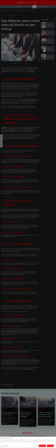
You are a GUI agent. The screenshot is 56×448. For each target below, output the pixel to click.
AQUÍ (27, 441)
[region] (28, 442)
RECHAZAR (42, 445)
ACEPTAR (50, 445)
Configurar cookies (5, 445)
